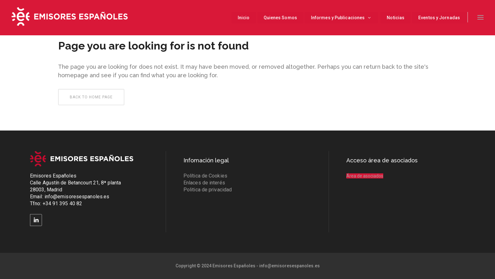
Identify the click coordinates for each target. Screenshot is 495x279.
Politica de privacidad (207, 190)
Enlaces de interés (204, 183)
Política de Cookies (205, 176)
